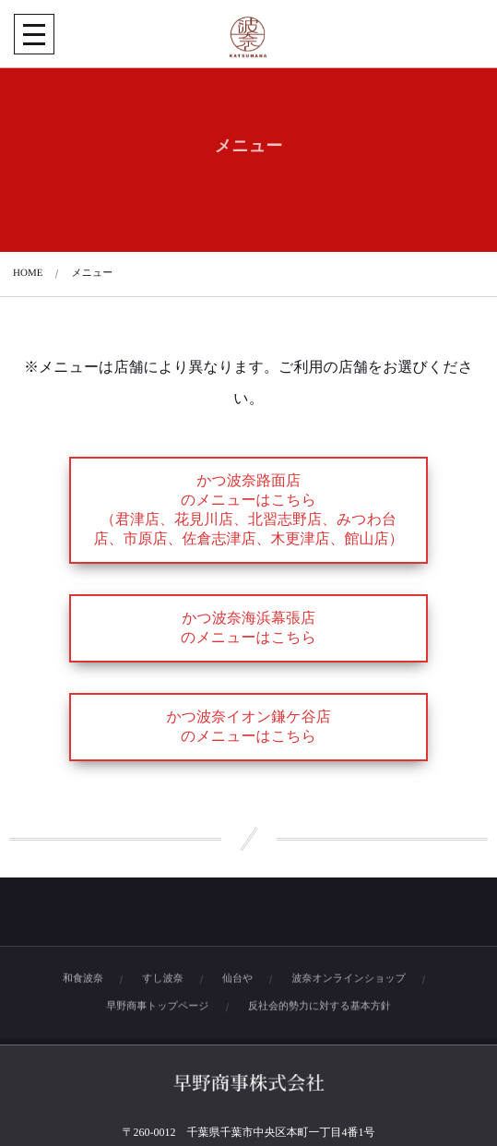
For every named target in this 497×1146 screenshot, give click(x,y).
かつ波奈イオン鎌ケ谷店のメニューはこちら (248, 727)
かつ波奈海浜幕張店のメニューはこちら (248, 628)
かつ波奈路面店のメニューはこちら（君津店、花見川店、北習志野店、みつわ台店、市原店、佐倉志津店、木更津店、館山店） (249, 510)
